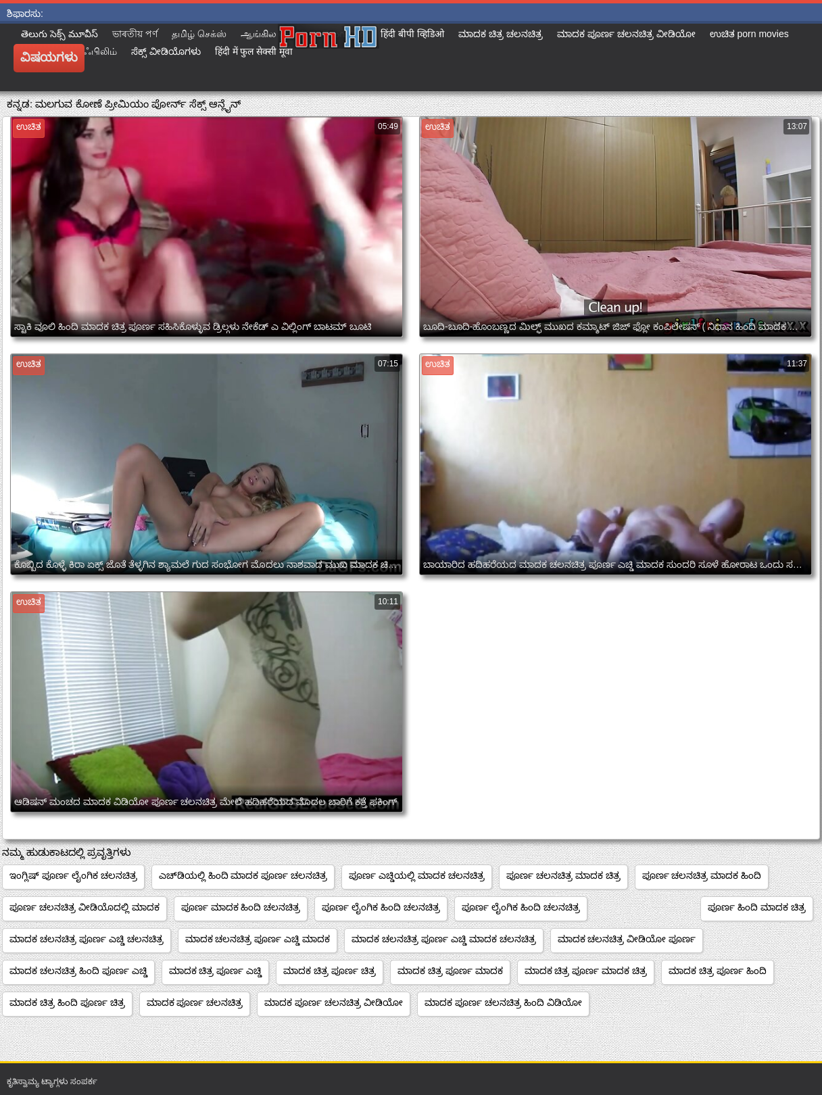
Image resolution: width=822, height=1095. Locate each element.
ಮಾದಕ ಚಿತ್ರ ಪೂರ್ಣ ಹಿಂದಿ (718, 970)
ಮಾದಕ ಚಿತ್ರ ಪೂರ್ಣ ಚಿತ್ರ (329, 970)
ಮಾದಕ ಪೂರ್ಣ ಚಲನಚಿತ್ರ (195, 1002)
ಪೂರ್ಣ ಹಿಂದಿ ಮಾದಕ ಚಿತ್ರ (757, 907)
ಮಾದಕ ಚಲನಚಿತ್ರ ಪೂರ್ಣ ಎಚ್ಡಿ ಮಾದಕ (258, 938)
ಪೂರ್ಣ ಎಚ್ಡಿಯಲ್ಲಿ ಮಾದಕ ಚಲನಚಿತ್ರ (417, 875)
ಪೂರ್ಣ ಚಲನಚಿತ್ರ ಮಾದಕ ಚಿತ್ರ (563, 875)
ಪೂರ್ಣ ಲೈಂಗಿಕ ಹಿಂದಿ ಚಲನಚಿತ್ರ (381, 907)
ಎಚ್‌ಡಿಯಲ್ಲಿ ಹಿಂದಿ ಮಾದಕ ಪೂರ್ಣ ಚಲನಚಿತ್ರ (243, 875)
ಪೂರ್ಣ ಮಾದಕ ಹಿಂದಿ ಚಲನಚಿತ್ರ (241, 907)
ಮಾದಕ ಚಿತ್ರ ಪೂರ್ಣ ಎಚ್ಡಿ (215, 970)
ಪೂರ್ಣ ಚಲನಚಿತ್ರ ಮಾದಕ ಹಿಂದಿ (702, 875)
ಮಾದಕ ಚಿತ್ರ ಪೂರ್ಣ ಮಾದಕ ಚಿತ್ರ (586, 970)
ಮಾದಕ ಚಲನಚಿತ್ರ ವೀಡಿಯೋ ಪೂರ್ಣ (627, 938)
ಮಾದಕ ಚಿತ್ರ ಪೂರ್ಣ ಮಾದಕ (450, 970)
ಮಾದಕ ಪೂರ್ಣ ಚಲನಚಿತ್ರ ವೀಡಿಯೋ (333, 1002)
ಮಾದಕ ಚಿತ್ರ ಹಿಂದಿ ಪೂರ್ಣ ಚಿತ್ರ (67, 1002)
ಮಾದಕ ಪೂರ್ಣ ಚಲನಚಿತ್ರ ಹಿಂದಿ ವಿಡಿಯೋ (503, 1002)
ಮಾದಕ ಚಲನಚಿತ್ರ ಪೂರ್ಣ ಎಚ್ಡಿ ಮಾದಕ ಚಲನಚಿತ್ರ (443, 938)
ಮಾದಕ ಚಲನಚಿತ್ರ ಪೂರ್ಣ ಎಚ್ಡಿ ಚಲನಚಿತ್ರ (86, 938)
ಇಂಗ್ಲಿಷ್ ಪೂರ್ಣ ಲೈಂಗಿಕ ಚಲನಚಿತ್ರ (73, 875)
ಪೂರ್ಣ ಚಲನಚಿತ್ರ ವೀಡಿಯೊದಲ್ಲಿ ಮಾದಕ (84, 907)
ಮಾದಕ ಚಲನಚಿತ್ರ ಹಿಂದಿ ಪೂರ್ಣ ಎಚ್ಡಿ (78, 970)
